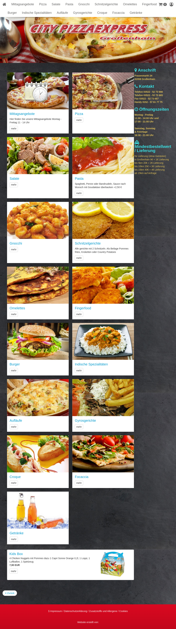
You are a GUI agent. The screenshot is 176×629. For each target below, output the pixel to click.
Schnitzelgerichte (106, 4)
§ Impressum (55, 611)
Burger (12, 12)
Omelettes (130, 4)
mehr (27, 128)
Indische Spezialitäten (37, 12)
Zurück (9, 593)
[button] (162, 4)
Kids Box (30, 554)
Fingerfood (149, 4)
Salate (56, 4)
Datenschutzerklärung (75, 611)
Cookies (123, 611)
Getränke (136, 12)
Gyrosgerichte (82, 12)
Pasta (69, 4)
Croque (102, 12)
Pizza (43, 4)
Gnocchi (84, 4)
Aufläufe (62, 12)
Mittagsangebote (22, 4)
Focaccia (118, 12)
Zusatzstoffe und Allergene (103, 611)
